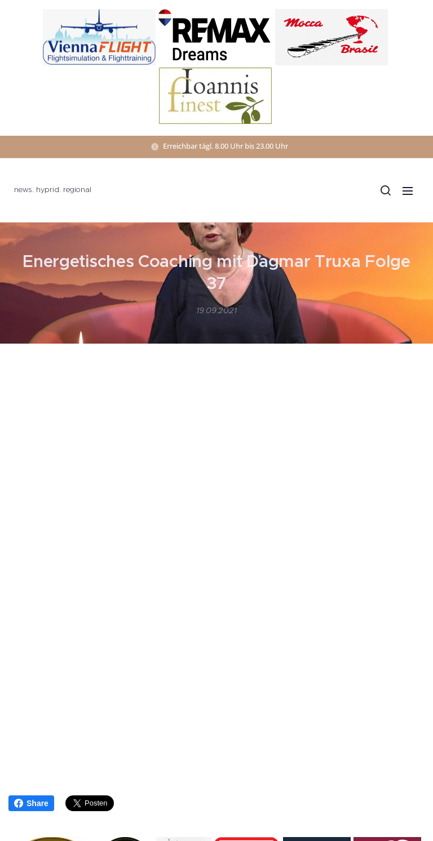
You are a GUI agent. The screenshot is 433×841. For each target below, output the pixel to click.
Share (31, 803)
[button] (385, 190)
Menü (408, 191)
